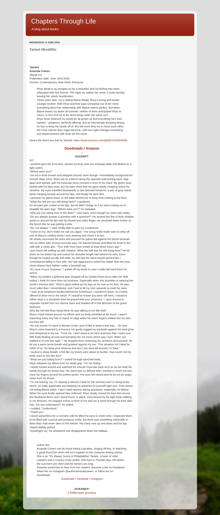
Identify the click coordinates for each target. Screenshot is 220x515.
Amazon (92, 148)
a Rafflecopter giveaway (82, 492)
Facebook (82, 478)
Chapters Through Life (63, 21)
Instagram (97, 478)
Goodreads (74, 148)
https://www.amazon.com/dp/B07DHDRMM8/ (100, 140)
